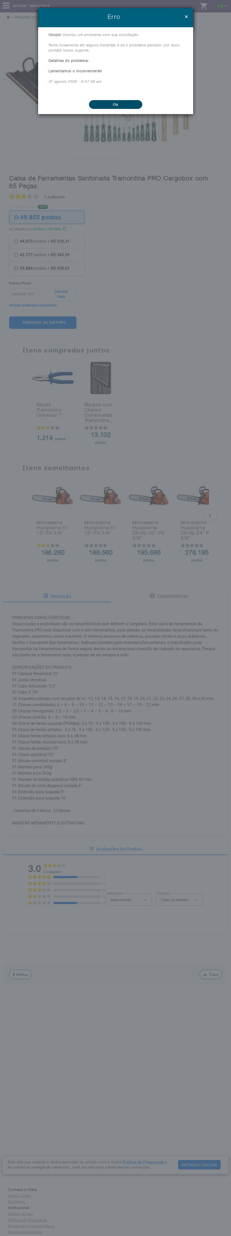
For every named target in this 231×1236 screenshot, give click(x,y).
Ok (115, 104)
